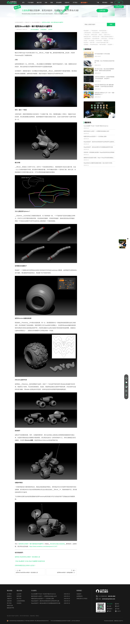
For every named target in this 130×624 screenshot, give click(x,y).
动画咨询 (79, 594)
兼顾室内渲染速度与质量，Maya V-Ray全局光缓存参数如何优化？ (101, 157)
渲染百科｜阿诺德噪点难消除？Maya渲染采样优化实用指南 (99, 152)
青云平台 (19, 598)
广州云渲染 (86, 34)
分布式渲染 (104, 38)
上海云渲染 (104, 32)
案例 (51, 2)
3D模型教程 (43, 29)
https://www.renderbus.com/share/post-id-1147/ (43, 546)
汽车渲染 (111, 38)
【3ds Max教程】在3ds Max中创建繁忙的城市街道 (30, 561)
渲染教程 (86, 44)
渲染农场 (111, 620)
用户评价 (9, 603)
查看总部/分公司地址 (82, 598)
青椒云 (37, 615)
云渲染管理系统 (21, 601)
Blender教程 (102, 44)
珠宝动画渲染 (95, 38)
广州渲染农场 (94, 30)
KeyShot (86, 42)
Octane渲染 (99, 40)
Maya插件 (86, 30)
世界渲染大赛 (95, 36)
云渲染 (85, 40)
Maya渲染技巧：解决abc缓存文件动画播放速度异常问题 (98, 147)
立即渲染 (102, 10)
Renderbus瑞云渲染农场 (57, 544)
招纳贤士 (9, 596)
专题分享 (27, 22)
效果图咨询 (79, 596)
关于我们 (75, 2)
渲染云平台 (107, 34)
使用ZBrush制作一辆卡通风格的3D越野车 (52, 22)
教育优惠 (19, 596)
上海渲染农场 (87, 32)
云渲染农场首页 (19, 22)
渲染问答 (9, 601)
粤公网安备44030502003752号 (42, 620)
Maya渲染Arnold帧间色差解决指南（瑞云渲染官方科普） (98, 163)
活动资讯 (19, 603)
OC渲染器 (91, 40)
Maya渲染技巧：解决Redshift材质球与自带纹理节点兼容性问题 (100, 141)
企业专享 (19, 594)
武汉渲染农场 (95, 32)
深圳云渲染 (94, 34)
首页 (23, 2)
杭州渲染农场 (102, 30)
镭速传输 (32, 615)
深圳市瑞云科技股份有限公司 (18, 620)
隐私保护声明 (10, 607)
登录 (112, 2)
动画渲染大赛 (87, 36)
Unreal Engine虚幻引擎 (102, 42)
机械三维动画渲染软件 (107, 36)
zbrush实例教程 (36, 22)
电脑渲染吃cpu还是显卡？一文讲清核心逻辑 (95, 136)
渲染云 (100, 34)
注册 (119, 2)
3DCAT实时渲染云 (24, 615)
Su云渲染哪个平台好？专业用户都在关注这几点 (96, 126)
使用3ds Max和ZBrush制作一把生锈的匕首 (27, 557)
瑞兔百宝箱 (10, 605)
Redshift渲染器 (94, 44)
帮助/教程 (104, 2)
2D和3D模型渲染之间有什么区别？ (25, 565)
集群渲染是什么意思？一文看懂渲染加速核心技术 (96, 131)
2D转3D (50, 29)
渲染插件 (110, 44)
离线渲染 (106, 40)
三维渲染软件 (87, 38)
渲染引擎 (92, 42)
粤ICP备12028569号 (29, 620)
